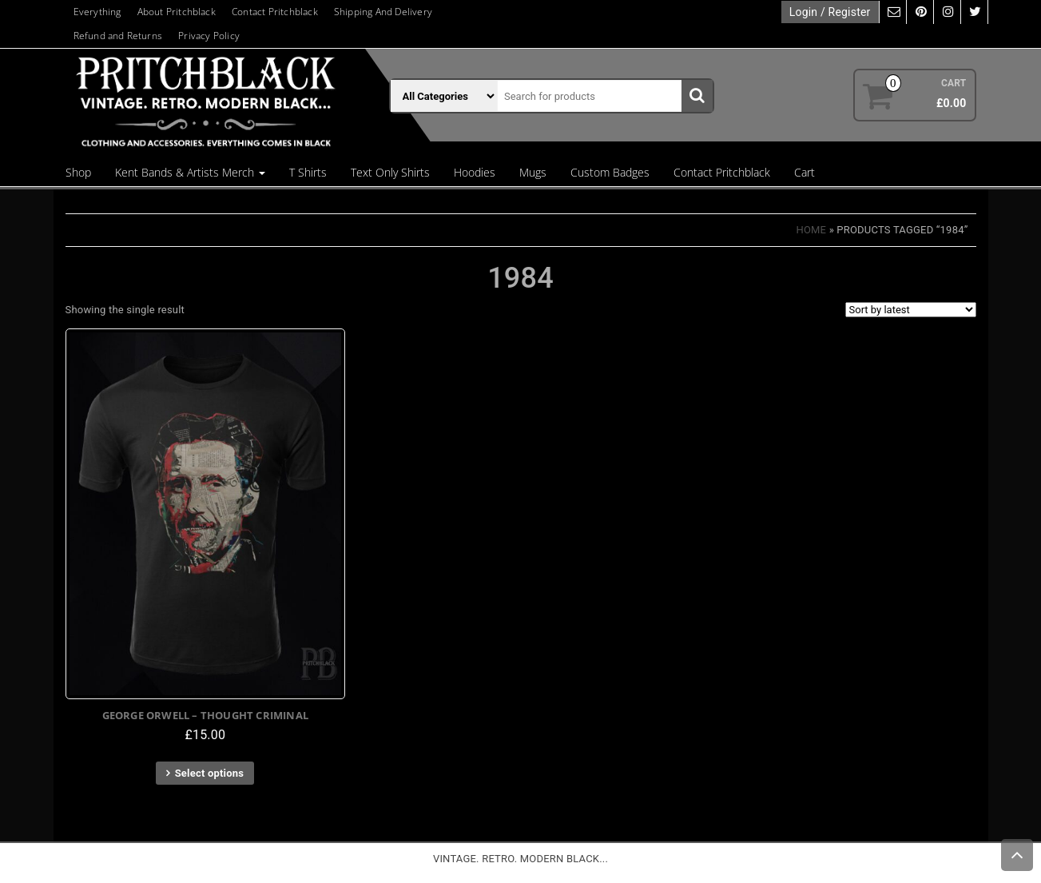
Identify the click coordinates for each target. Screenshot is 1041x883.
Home (811, 230)
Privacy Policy (209, 35)
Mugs (532, 172)
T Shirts (308, 172)
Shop (78, 172)
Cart (804, 172)
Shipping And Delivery (383, 11)
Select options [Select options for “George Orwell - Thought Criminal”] (209, 773)
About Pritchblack (176, 11)
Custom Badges (610, 172)
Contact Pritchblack (275, 11)
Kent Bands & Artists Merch (190, 172)
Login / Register (830, 12)
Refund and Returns (118, 35)
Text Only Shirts (390, 172)
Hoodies (474, 172)
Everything (97, 11)
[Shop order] (910, 309)
